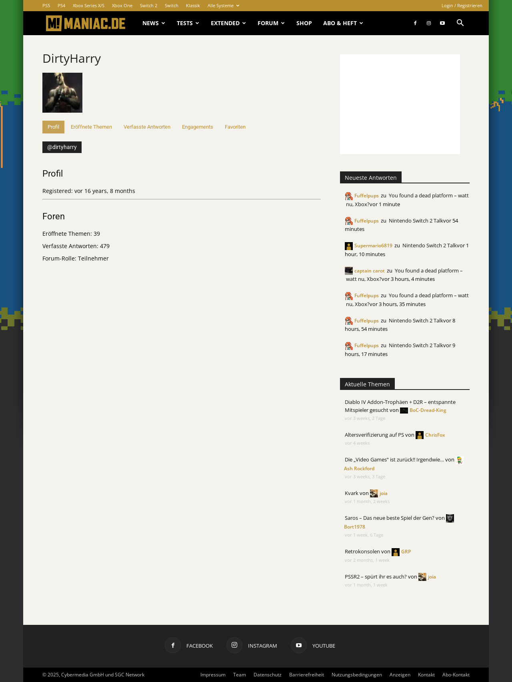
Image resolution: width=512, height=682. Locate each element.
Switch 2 (148, 5)
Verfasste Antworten (147, 127)
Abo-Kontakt (456, 674)
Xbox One (122, 5)
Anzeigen (400, 674)
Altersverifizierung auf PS (374, 434)
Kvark (351, 493)
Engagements (197, 127)
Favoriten (235, 127)
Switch (171, 5)
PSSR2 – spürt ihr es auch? (376, 576)
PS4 (61, 5)
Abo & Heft (343, 23)
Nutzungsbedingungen (357, 674)
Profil (53, 127)
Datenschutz (268, 674)
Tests (188, 23)
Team (239, 674)
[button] (460, 24)
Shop (304, 23)
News (153, 23)
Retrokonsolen (362, 551)
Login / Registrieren (462, 5)
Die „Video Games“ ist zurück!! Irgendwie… (394, 459)
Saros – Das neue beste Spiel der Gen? (389, 517)
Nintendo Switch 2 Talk (416, 220)
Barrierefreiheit (306, 674)
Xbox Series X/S (88, 5)
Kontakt (426, 674)
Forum (271, 23)
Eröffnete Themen (91, 127)
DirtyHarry (71, 58)
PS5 (46, 5)
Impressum (213, 674)
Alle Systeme (223, 5)
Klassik (193, 5)
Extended (228, 23)
